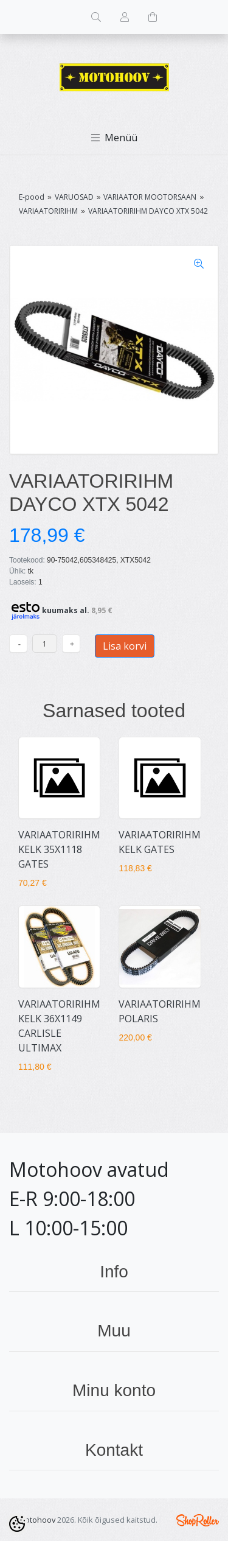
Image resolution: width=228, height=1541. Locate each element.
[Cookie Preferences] (17, 1524)
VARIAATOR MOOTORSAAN (149, 197)
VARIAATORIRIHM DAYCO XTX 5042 (148, 211)
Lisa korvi (125, 646)
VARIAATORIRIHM (48, 211)
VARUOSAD (74, 197)
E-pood (31, 197)
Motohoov (36, 1519)
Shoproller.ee (197, 1520)
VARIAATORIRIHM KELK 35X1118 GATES (59, 849)
